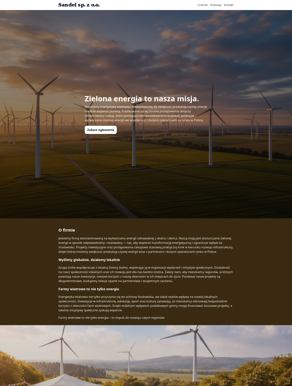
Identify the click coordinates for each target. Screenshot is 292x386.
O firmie (203, 5)
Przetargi (215, 5)
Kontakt (229, 5)
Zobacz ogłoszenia (100, 130)
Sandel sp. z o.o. (79, 5)
